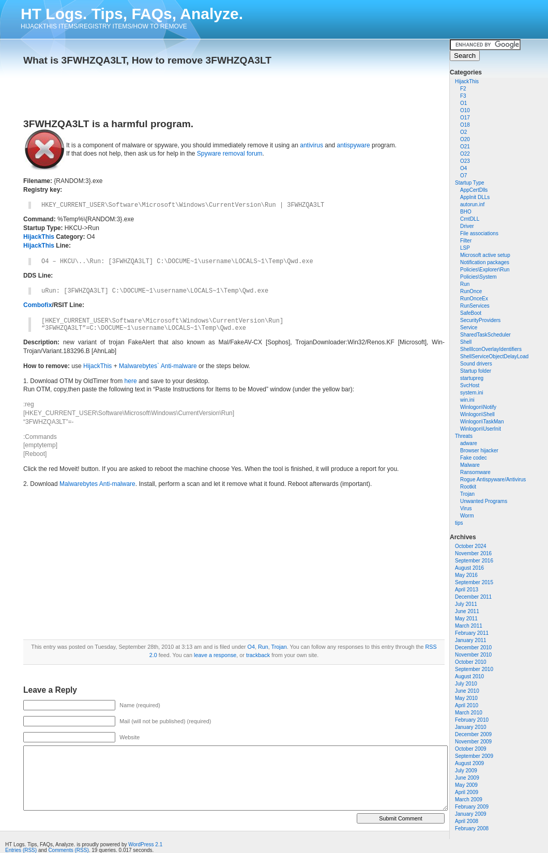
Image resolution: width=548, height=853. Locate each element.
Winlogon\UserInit (480, 429)
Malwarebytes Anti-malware (97, 484)
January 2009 (470, 814)
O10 (465, 110)
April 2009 (466, 792)
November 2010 (473, 655)
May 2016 (466, 575)
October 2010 (470, 662)
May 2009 (466, 785)
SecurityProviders (480, 320)
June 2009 (467, 778)
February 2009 (472, 807)
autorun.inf (472, 204)
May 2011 (466, 618)
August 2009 (469, 763)
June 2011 (467, 611)
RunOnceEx (474, 298)
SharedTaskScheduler (485, 335)
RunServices (475, 306)
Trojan (467, 494)
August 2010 (469, 676)
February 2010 (472, 720)
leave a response (215, 655)
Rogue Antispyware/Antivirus (493, 479)
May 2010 (466, 698)
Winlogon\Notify (478, 407)
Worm (467, 516)
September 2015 (474, 582)
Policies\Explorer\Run (485, 269)
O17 (465, 117)
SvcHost (469, 385)
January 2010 (470, 727)
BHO (465, 212)
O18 (465, 125)
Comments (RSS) (68, 850)
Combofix (37, 305)
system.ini (471, 392)
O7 (463, 175)
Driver (467, 226)
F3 (463, 96)
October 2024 (470, 546)
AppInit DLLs (475, 197)
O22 (465, 154)
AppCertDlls (474, 190)
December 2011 (473, 597)
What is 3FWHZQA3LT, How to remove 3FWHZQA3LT (147, 60)
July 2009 (466, 770)
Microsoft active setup (485, 255)
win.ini (467, 400)
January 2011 (470, 640)
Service (468, 327)
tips (459, 523)
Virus (466, 508)
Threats (464, 436)
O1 (463, 103)
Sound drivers (476, 364)
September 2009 (474, 756)
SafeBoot (470, 313)
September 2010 (474, 669)
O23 (465, 161)
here (131, 381)
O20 (465, 139)
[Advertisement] (144, 88)
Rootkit (468, 487)
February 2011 (472, 633)
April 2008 (466, 821)
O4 (463, 168)
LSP (465, 248)
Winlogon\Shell (477, 414)
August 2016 (469, 568)
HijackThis (467, 81)
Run (464, 284)
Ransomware (475, 472)
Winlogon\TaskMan (482, 421)
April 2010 (466, 705)
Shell (465, 342)
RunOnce (471, 291)
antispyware (353, 145)
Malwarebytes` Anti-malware (158, 366)
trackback (258, 655)
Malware (470, 465)
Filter (465, 240)
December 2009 (473, 734)
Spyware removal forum (230, 153)
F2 (463, 89)
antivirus (311, 145)
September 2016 (474, 560)
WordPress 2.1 (145, 844)
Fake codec (473, 458)
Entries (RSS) (21, 850)
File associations (479, 233)
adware (468, 443)
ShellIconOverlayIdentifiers (491, 349)
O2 (463, 132)
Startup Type (469, 183)
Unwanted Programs (483, 501)
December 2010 (473, 647)
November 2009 (473, 741)
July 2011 (466, 604)
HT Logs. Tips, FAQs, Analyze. (132, 13)
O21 (465, 146)
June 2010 (467, 691)
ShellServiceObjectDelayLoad (494, 356)
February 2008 (472, 828)
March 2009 (468, 799)
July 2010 (466, 684)
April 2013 (466, 589)
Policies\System (478, 277)
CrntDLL (469, 219)
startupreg (471, 378)
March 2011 (468, 626)
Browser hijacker (479, 450)
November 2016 (473, 553)
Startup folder (475, 371)
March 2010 (468, 712)
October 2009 (470, 749)
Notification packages (484, 262)
